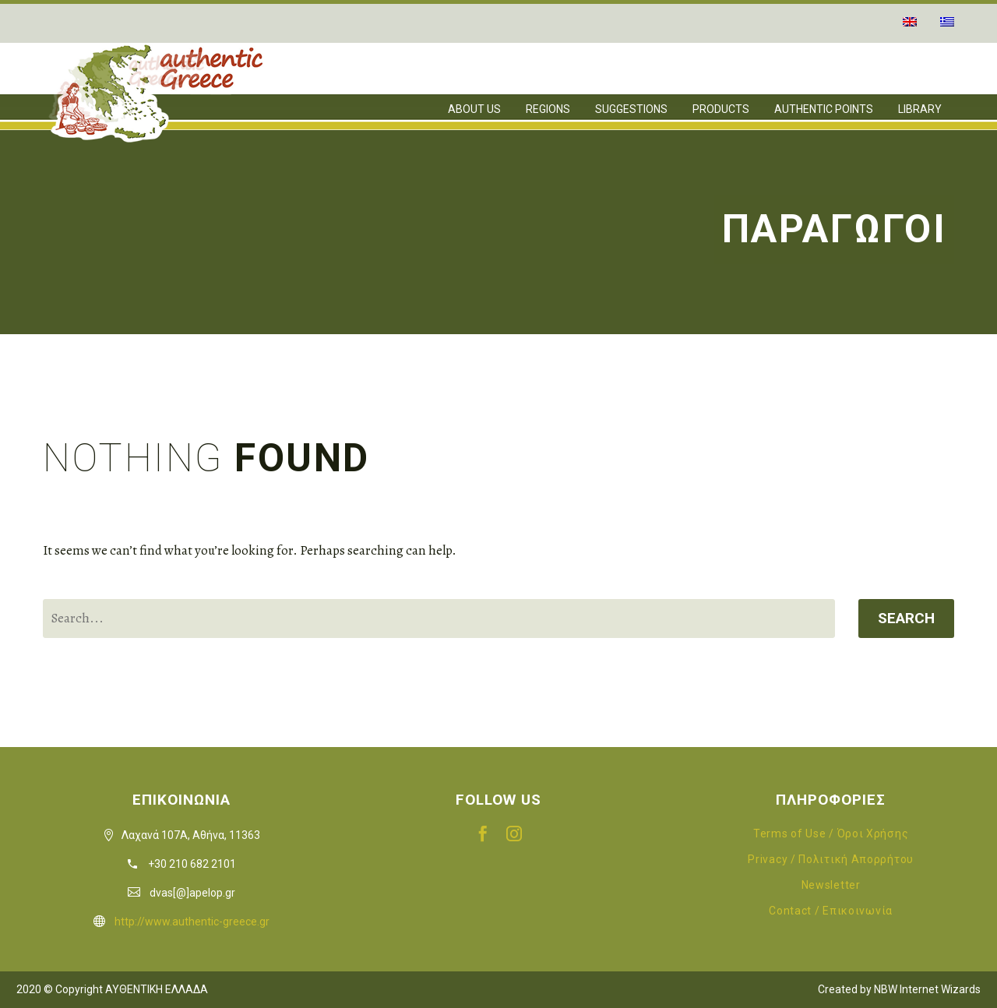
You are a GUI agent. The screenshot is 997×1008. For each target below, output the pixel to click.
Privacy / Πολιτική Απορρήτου (831, 859)
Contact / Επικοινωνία (831, 910)
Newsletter (831, 885)
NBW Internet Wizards (927, 989)
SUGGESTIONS (631, 109)
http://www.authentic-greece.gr (192, 921)
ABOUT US (474, 109)
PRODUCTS (720, 109)
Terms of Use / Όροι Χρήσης (830, 833)
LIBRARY (920, 109)
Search (906, 618)
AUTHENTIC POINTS (823, 109)
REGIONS (548, 109)
